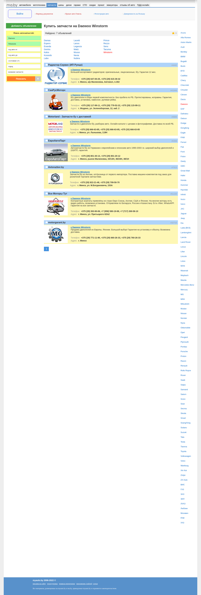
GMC (183, 166)
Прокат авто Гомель (72, 14)
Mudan (184, 309)
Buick (183, 66)
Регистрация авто (101, 14)
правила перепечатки (67, 584)
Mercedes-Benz (187, 285)
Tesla (183, 442)
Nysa (183, 323)
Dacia (183, 99)
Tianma (184, 446)
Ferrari (183, 142)
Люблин (184, 508)
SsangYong (185, 423)
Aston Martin (186, 42)
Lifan (183, 251)
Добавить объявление (23, 26)
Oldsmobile (185, 328)
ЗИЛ (182, 499)
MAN (183, 266)
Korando (48, 55)
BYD (183, 71)
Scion (183, 399)
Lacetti (77, 40)
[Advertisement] (24, 115)
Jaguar (184, 213)
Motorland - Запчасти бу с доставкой (69, 116)
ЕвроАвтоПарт (56, 140)
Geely (183, 161)
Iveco (183, 204)
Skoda (183, 413)
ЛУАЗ (183, 504)
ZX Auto (184, 480)
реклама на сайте (39, 584)
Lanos (76, 43)
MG (182, 294)
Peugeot (184, 337)
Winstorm (107, 52)
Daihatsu (184, 114)
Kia (182, 223)
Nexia (76, 55)
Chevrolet (185, 85)
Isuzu (183, 199)
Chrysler (184, 90)
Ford (183, 152)
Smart (183, 418)
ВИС (183, 485)
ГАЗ (182, 489)
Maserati (184, 270)
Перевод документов (44, 14)
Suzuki (183, 432)
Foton (183, 156)
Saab (183, 380)
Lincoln (184, 256)
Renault (184, 366)
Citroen (184, 94)
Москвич (184, 513)
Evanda (47, 46)
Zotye (183, 475)
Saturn (183, 394)
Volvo (183, 461)
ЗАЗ (182, 494)
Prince (106, 40)
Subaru (184, 427)
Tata (182, 437)
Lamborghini (186, 232)
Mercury (184, 290)
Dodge (183, 123)
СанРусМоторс (57, 90)
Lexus (183, 247)
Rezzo (106, 43)
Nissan (184, 313)
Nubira (77, 58)
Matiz (76, 49)
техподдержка (52, 584)
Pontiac (184, 347)
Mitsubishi (185, 304)
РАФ (182, 518)
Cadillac (184, 75)
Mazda (183, 280)
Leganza (78, 46)
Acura (183, 33)
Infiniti (183, 194)
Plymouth (185, 342)
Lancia (183, 237)
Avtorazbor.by (56, 167)
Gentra (47, 49)
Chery (183, 80)
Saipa (183, 385)
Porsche (184, 351)
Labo (46, 58)
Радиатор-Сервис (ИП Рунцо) (65, 65)
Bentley (184, 52)
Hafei (183, 175)
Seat (183, 404)
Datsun (184, 118)
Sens (105, 46)
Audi (182, 47)
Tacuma (107, 49)
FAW (183, 137)
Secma (184, 408)
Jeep (183, 218)
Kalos (46, 52)
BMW (183, 56)
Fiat (182, 147)
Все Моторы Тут (57, 193)
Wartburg (184, 465)
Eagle (183, 133)
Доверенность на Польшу (134, 14)
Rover (183, 375)
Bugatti (184, 61)
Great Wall (185, 171)
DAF (182, 109)
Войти (20, 13)
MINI (183, 299)
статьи (95, 584)
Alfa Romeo (186, 37)
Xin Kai (184, 470)
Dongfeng (185, 128)
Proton (183, 356)
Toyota (183, 451)
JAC (182, 209)
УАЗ (182, 523)
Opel (183, 332)
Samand (184, 389)
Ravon (183, 361)
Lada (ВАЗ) (185, 228)
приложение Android (84, 584)
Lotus (183, 261)
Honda (183, 180)
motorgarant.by (57, 222)
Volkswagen (186, 456)
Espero (47, 43)
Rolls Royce (186, 370)
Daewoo (184, 104)
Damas (47, 40)
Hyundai (184, 190)
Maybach (184, 275)
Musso (77, 52)
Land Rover (186, 242)
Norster (184, 318)
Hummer (184, 185)
